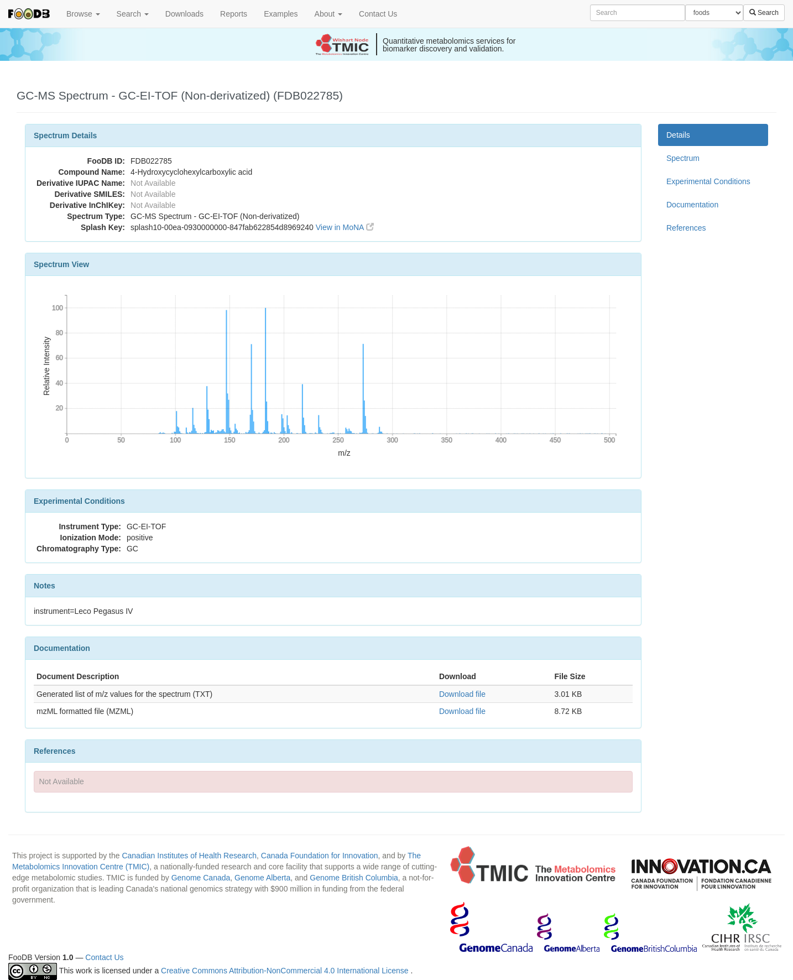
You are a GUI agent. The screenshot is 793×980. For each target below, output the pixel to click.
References (686, 227)
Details (678, 135)
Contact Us (378, 13)
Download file (462, 694)
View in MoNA (345, 227)
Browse (83, 13)
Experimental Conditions (708, 181)
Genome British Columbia (354, 877)
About (328, 13)
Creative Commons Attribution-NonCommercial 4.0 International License (285, 970)
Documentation (692, 204)
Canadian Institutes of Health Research (189, 855)
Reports (233, 13)
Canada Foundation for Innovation (319, 855)
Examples (281, 13)
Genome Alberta (262, 877)
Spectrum (683, 158)
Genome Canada (201, 877)
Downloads (184, 13)
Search (133, 13)
